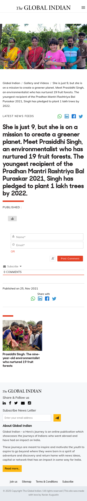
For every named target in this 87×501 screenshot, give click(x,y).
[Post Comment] (70, 258)
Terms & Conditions (47, 481)
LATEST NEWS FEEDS (18, 116)
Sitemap (26, 481)
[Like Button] (12, 218)
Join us (13, 481)
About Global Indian (17, 426)
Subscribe (67, 481)
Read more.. (12, 468)
